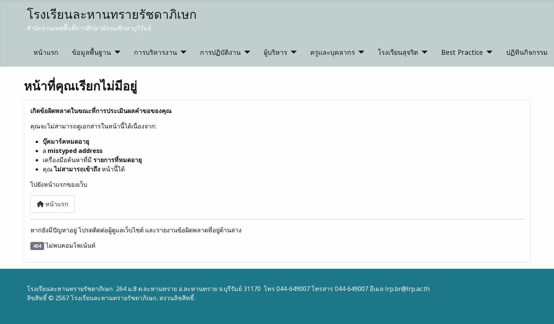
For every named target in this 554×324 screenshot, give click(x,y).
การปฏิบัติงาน (220, 52)
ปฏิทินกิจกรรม (527, 52)
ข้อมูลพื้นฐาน (91, 52)
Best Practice (462, 52)
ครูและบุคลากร (332, 52)
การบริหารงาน (155, 52)
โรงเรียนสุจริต (398, 52)
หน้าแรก (45, 52)
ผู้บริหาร (275, 52)
